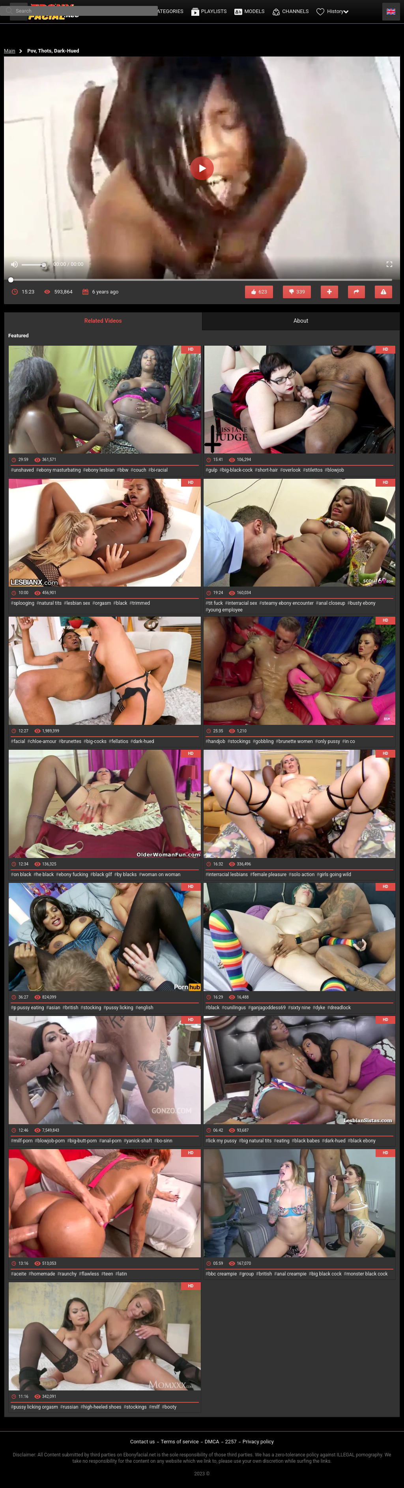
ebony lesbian (100, 470)
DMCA (212, 1442)
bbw (124, 470)
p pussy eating (28, 1007)
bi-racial (159, 470)
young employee (225, 610)
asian (54, 1007)
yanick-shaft (139, 1141)
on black (22, 874)
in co (350, 741)
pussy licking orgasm (35, 1407)
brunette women (296, 741)
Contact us (142, 1442)
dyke (320, 1007)
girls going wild (335, 874)
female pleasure (269, 874)
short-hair (268, 470)
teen (108, 1274)
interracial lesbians (228, 874)
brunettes (71, 741)
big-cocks (96, 741)
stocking (92, 1007)
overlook (292, 470)
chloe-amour (43, 741)
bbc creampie (222, 1274)
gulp (212, 470)
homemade (43, 1274)
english (145, 1007)
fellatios (119, 741)
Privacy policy (258, 1442)
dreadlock (340, 1007)
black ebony (363, 1141)
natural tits (50, 603)
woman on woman (161, 874)
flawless (90, 1274)
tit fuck (215, 603)
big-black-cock (237, 470)
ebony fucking (73, 874)
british (71, 1007)
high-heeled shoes (102, 1407)
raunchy (68, 1274)
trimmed (141, 603)
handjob (216, 741)
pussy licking (119, 1007)
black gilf (102, 874)
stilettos (314, 470)
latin (122, 1274)
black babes (307, 1141)
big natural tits (256, 1141)
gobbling (264, 741)
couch (139, 470)
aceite (19, 1274)
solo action (302, 874)
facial (19, 741)
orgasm (103, 603)
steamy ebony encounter (288, 603)
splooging (23, 603)
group (248, 1274)
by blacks (127, 874)
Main (9, 51)
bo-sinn (164, 1141)
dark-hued (143, 741)
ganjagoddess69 (268, 1007)
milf (156, 1407)
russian (70, 1407)
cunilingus (235, 1007)
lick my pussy (222, 1141)
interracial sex (242, 603)
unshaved (23, 470)
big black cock (326, 1274)
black (121, 603)
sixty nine (300, 1007)
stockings (240, 741)
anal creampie (292, 1274)
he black (45, 874)
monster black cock (367, 1274)
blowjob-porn (51, 1141)
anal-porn (112, 1141)
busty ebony (362, 603)
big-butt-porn (83, 1141)
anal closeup (332, 603)
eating (283, 1141)
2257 (231, 1442)
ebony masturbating (60, 470)
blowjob (335, 470)
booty (170, 1407)
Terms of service (180, 1442)
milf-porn (22, 1141)
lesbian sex (78, 603)
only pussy (329, 741)
